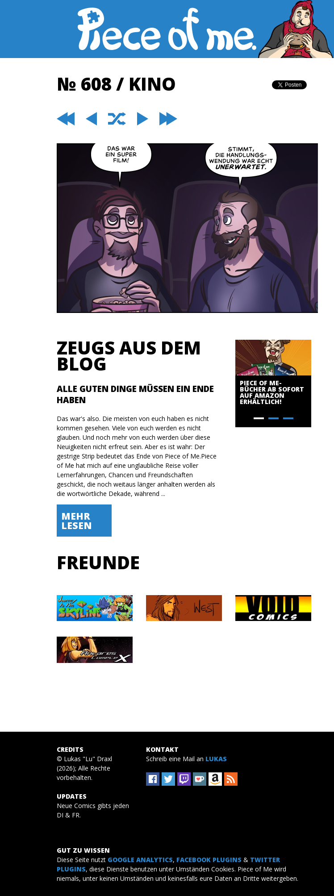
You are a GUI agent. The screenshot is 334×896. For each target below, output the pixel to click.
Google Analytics (140, 859)
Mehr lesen (76, 520)
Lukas (216, 758)
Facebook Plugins (209, 859)
